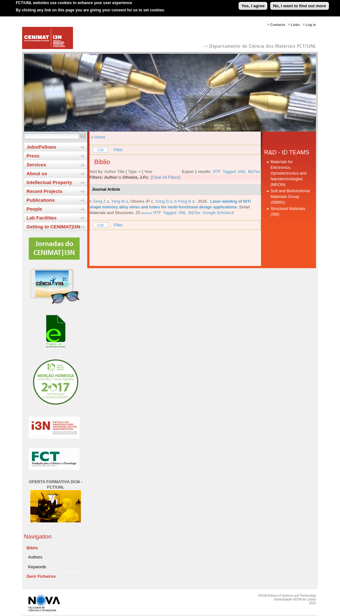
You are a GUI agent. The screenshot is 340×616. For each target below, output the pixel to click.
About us (37, 173)
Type (132, 171)
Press (33, 155)
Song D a (163, 201)
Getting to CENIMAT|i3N (53, 226)
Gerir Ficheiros (41, 576)
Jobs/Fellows (41, 147)
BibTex (254, 171)
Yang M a (119, 201)
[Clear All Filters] (165, 177)
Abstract (146, 213)
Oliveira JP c (142, 201)
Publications (41, 200)
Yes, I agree (252, 4)
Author (110, 171)
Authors (35, 557)
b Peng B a (184, 201)
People (34, 209)
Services (36, 164)
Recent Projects (44, 191)
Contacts (277, 25)
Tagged (229, 171)
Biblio (32, 547)
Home (99, 137)
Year (148, 171)
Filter (118, 149)
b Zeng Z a (99, 201)
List (100, 149)
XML (242, 171)
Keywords (37, 566)
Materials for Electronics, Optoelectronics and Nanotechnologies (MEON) (288, 173)
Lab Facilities (42, 217)
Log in (311, 25)
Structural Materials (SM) (287, 211)
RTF (217, 171)
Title (121, 171)
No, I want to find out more (299, 4)
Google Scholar (216, 212)
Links (295, 25)
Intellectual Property (49, 182)
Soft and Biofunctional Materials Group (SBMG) (290, 196)
